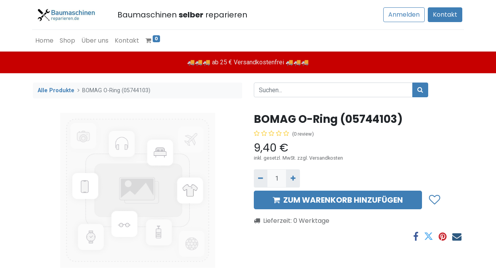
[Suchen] (420, 90)
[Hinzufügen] (293, 178)
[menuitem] (45, 40)
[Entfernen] (260, 178)
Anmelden (403, 14)
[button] (434, 200)
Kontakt (444, 14)
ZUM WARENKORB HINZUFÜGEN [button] (338, 200)
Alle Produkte (56, 90)
